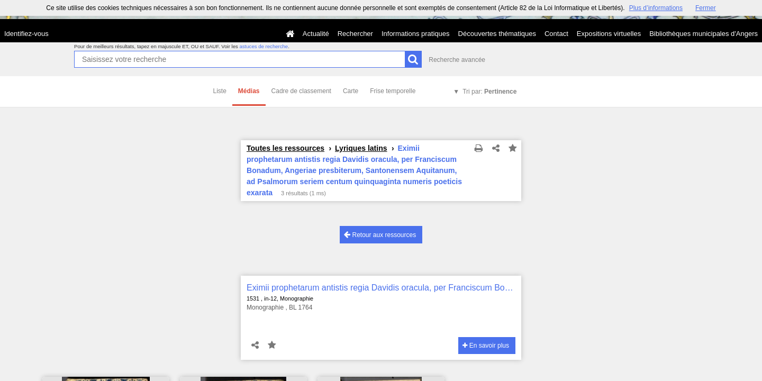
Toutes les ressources (285, 148)
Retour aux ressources (380, 235)
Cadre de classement (301, 91)
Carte (350, 91)
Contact (556, 34)
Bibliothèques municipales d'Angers (703, 34)
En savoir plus (485, 345)
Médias (249, 91)
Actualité (316, 34)
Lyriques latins (361, 148)
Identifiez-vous (26, 34)
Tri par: (489, 91)
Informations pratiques (416, 34)
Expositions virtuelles (609, 34)
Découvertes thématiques (497, 34)
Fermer (705, 8)
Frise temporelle (392, 91)
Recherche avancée (457, 60)
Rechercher (355, 34)
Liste (219, 91)
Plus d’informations (656, 8)
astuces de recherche (263, 46)
